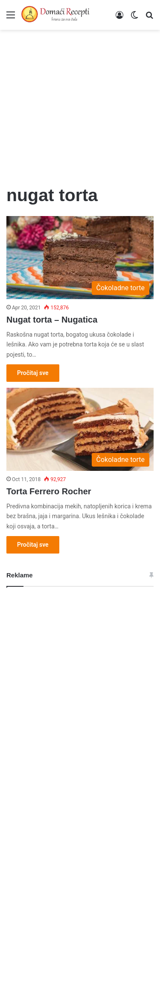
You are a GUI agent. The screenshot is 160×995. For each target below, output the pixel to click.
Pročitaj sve (33, 372)
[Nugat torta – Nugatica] (80, 257)
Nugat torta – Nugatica (51, 319)
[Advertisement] (80, 102)
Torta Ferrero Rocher (48, 491)
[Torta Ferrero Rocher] (80, 429)
